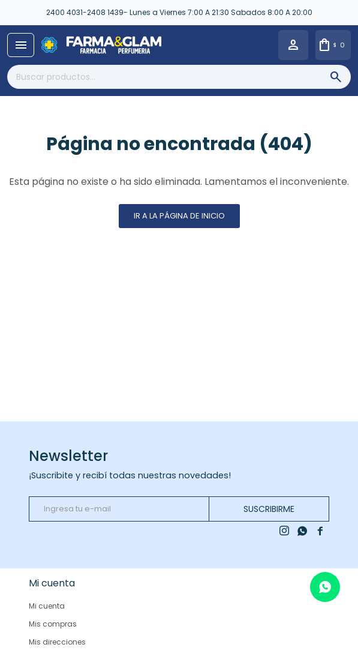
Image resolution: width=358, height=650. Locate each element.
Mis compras (53, 624)
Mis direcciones (57, 642)
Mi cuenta (47, 606)
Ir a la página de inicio (179, 215)
